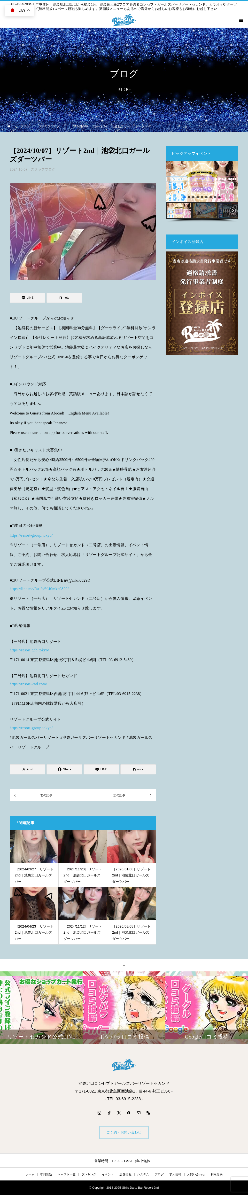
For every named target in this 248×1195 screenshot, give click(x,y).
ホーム (29, 1174)
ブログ (159, 1174)
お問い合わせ (196, 1174)
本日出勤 (46, 1174)
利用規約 (217, 1174)
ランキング (88, 1174)
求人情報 (175, 1174)
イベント (108, 1174)
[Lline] (27, 298)
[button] (173, 181)
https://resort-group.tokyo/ (31, 535)
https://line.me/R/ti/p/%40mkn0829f (39, 589)
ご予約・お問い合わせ (124, 1132)
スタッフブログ (43, 169)
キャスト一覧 (67, 1174)
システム (143, 1174)
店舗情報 (125, 1174)
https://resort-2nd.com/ (28, 684)
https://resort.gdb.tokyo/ (29, 650)
